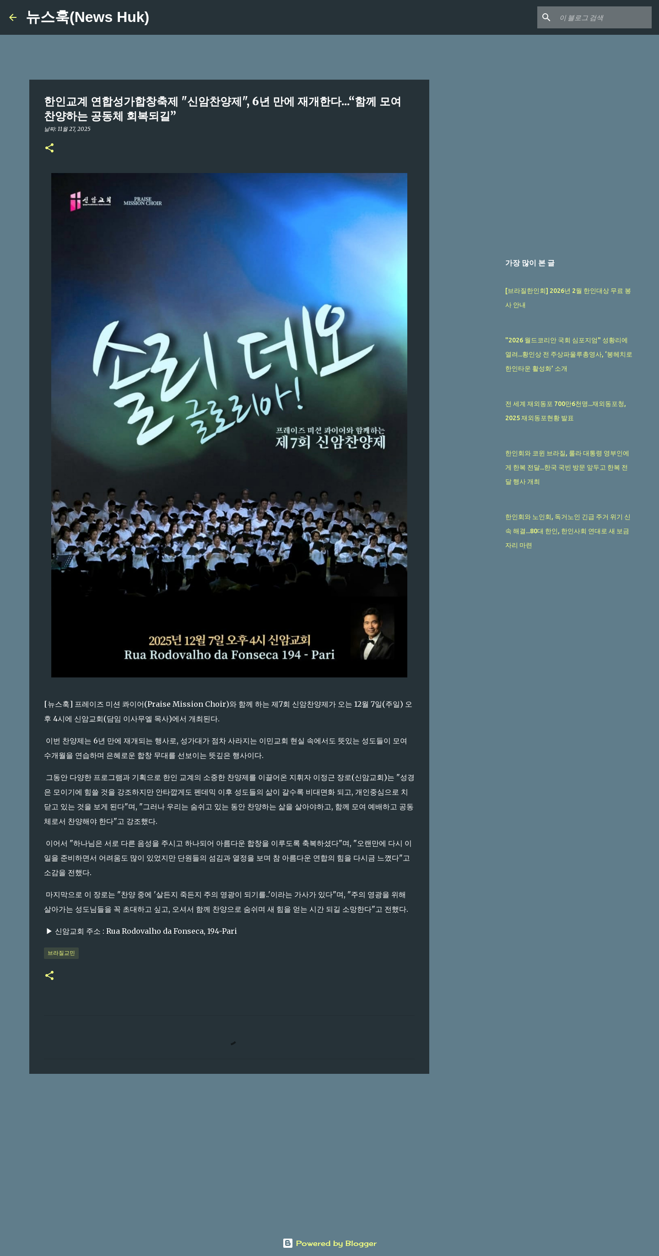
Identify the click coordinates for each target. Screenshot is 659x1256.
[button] (49, 148)
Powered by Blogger (329, 1243)
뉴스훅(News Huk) (87, 17)
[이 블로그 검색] (604, 17)
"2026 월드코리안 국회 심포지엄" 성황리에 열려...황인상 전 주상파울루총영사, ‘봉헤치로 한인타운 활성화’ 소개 (568, 354)
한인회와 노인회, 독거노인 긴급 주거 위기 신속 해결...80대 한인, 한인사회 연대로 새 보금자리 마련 (568, 531)
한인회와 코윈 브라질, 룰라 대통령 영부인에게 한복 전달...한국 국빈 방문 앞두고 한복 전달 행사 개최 (567, 467)
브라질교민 (61, 953)
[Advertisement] (229, 1152)
